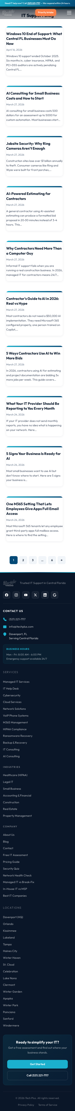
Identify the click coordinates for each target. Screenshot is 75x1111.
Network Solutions (14, 709)
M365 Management (15, 722)
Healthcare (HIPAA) (15, 775)
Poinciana (9, 1012)
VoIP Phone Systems (15, 715)
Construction (11, 802)
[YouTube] (25, 595)
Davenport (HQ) (13, 917)
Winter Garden (12, 991)
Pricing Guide (11, 862)
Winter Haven (12, 958)
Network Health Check (17, 875)
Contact (8, 848)
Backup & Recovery (15, 742)
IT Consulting (11, 749)
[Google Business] (54, 595)
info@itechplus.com (21, 626)
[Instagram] (16, 595)
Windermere (11, 1025)
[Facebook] (6, 595)
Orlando (8, 924)
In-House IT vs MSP (15, 889)
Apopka (8, 998)
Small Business (12, 788)
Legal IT (8, 782)
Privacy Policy (26, 1104)
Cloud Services (12, 702)
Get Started (37, 1064)
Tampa (7, 944)
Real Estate (10, 809)
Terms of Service (47, 1104)
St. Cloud (8, 964)
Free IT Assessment (15, 855)
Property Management (17, 816)
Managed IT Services (16, 682)
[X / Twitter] (35, 595)
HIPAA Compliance (15, 729)
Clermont (9, 985)
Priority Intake (45, 12)
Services (10, 672)
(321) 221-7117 (33, 3)
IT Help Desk (11, 688)
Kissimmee (9, 931)
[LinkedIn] (45, 595)
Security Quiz (11, 868)
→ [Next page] (61, 560)
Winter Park (10, 1005)
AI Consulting (11, 756)
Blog (6, 841)
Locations (12, 907)
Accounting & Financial (17, 795)
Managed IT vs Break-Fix (18, 882)
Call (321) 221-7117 (37, 1075)
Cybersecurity (11, 695)
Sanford (8, 1018)
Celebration (10, 971)
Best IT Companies (15, 895)
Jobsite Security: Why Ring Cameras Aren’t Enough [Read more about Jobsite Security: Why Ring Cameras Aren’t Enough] (28, 146)
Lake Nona (10, 978)
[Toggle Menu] (69, 12)
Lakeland (9, 937)
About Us (8, 835)
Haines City (10, 951)
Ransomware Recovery (17, 736)
